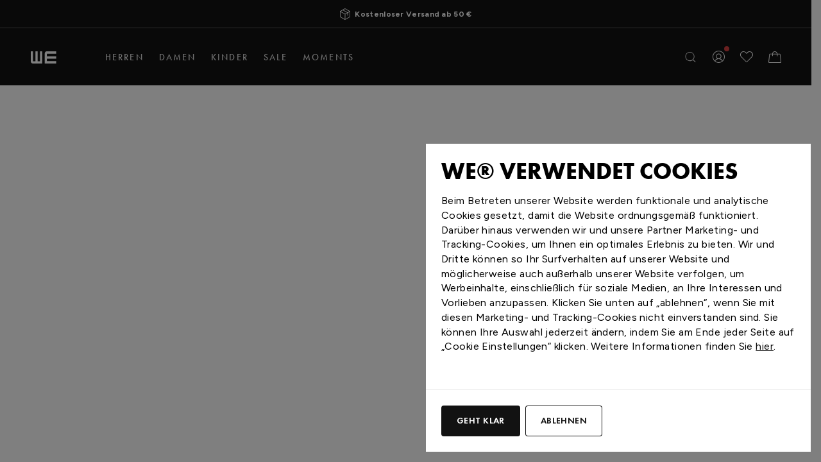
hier (765, 346)
